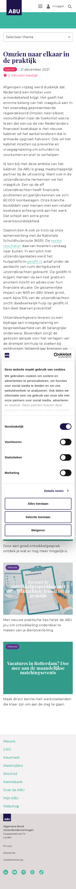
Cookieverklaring (13, 859)
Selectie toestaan (38, 517)
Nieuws (9, 741)
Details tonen (53, 491)
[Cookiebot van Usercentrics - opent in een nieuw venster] (54, 355)
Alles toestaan (38, 503)
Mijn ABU (10, 798)
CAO (7, 749)
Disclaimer (9, 852)
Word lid (10, 774)
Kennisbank (13, 782)
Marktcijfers (13, 766)
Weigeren (38, 530)
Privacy (7, 845)
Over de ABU (14, 790)
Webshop (11, 806)
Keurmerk (11, 757)
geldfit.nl (34, 262)
